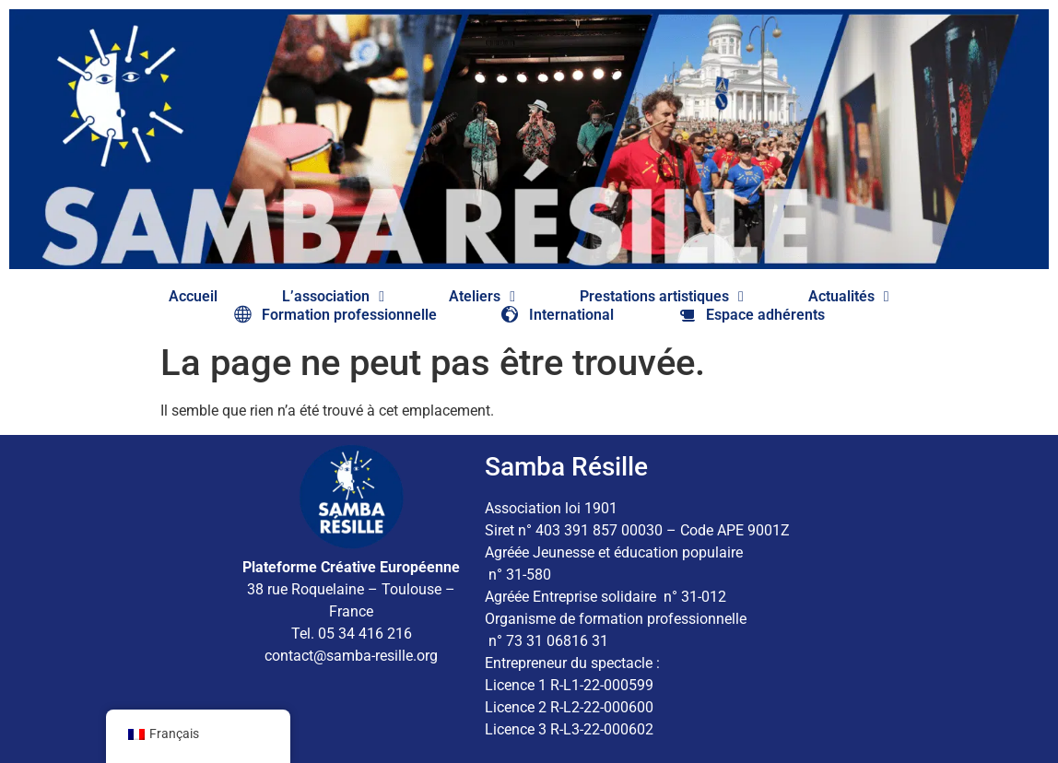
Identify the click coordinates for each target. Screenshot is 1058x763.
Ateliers (482, 297)
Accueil (193, 296)
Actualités (848, 297)
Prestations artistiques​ (662, 297)
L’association (333, 297)
